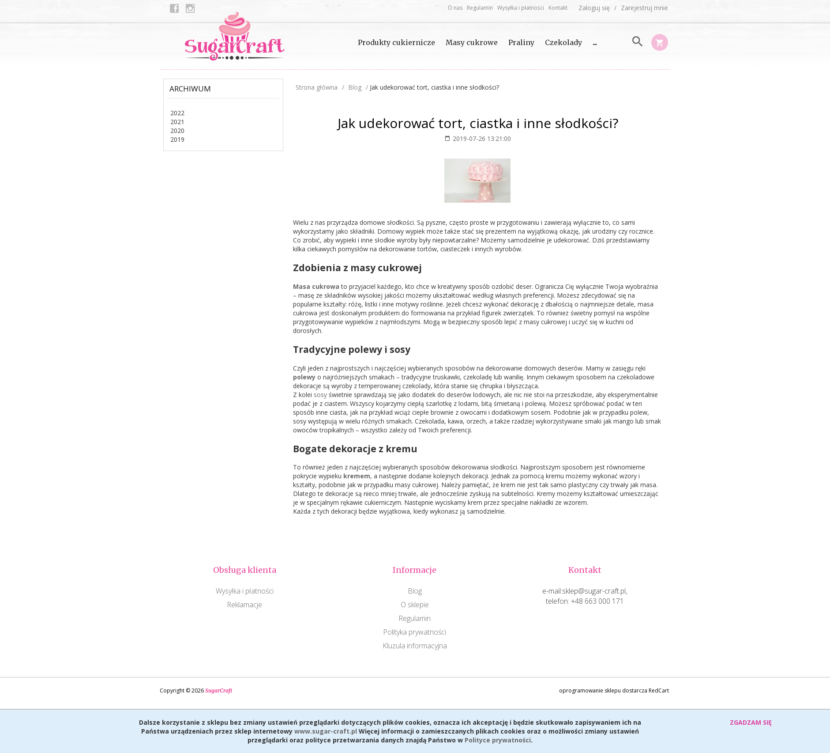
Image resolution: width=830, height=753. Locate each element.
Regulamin (480, 7)
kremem (356, 476)
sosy (320, 394)
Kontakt (557, 7)
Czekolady (563, 42)
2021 (177, 121)
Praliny (521, 42)
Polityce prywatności (498, 740)
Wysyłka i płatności (520, 7)
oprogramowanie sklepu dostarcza (603, 690)
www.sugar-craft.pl (325, 731)
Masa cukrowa (316, 286)
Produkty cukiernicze (396, 42)
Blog (415, 591)
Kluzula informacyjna (415, 646)
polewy (304, 377)
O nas (455, 7)
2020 (177, 130)
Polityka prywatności (414, 632)
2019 (177, 139)
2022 (177, 113)
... (595, 42)
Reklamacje (244, 604)
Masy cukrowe (472, 42)
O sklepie (415, 604)
